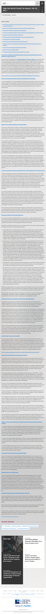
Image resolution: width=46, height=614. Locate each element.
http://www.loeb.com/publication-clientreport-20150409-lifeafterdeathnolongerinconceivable (20, 352)
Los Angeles (5, 590)
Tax (3, 526)
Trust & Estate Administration (23, 528)
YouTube (16, 593)
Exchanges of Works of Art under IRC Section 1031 (13, 34)
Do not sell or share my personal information (27, 594)
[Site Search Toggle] (37, 3)
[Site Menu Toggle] (42, 3)
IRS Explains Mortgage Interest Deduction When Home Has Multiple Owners (18, 37)
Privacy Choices (15, 594)
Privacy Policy (27, 593)
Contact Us (21, 593)
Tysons (38, 590)
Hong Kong (23, 591)
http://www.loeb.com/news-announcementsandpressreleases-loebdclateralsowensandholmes (20, 75)
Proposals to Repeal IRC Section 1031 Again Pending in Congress (16, 52)
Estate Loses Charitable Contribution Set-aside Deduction (14, 30)
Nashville (19, 590)
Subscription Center (40, 593)
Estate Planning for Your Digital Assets (10, 49)
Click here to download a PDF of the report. (9, 516)
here (2, 490)
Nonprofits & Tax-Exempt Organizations (30, 526)
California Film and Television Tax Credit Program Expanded (15, 41)
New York (10, 590)
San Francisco (32, 590)
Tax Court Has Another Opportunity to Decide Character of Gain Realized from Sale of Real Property (23, 32)
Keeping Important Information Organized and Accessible (14, 47)
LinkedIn (4, 593)
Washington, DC (25, 590)
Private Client (7, 526)
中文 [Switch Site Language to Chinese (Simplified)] (9, 3)
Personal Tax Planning (16, 526)
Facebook (8, 593)
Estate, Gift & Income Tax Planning (9, 528)
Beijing (42, 590)
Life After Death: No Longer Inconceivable (11, 39)
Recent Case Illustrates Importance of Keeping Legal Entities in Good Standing (19, 28)
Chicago (15, 590)
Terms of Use (33, 593)
